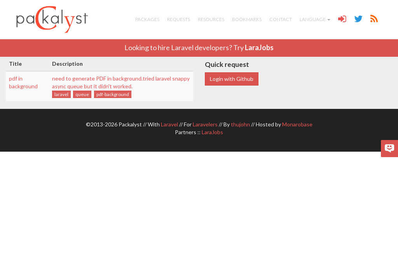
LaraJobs (259, 47)
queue (82, 94)
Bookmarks (247, 19)
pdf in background (23, 82)
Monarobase (297, 124)
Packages (147, 19)
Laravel (169, 124)
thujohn (240, 124)
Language (315, 19)
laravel (61, 94)
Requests (178, 19)
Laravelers (205, 124)
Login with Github (231, 78)
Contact (280, 19)
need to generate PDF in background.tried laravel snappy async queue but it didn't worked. (121, 82)
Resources (211, 19)
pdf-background (112, 94)
